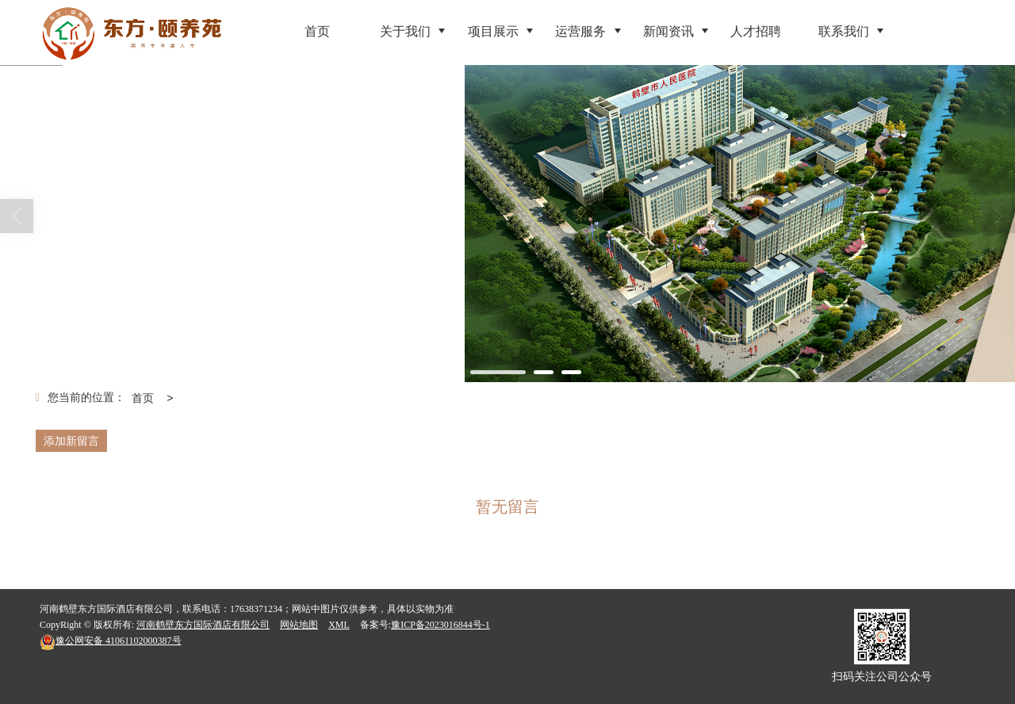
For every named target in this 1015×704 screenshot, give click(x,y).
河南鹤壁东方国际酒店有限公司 (203, 624)
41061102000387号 (111, 640)
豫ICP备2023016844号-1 (440, 624)
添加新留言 (71, 440)
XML (339, 624)
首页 (143, 398)
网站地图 (299, 624)
